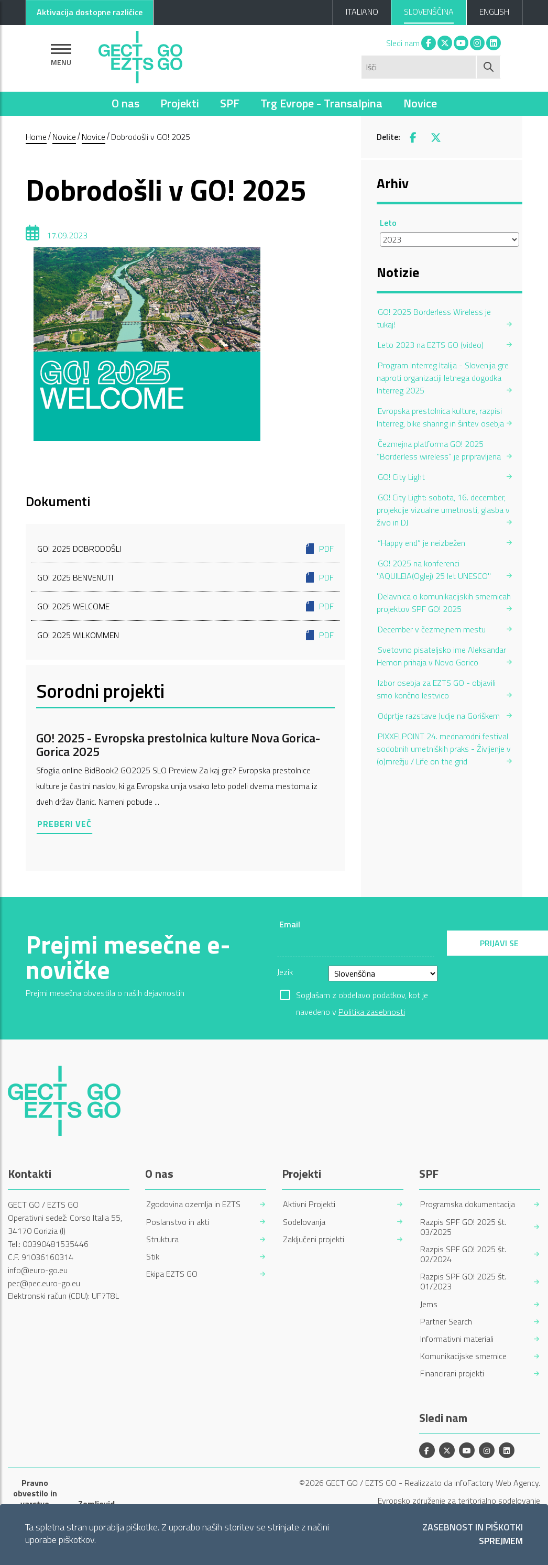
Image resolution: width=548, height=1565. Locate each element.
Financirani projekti (452, 1373)
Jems (428, 1304)
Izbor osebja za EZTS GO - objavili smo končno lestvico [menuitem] (436, 689)
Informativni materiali (457, 1339)
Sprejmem (501, 1541)
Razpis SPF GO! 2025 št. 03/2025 (463, 1227)
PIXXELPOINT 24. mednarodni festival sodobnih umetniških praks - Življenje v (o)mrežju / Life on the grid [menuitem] (444, 749)
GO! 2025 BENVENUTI (185, 577)
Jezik (285, 972)
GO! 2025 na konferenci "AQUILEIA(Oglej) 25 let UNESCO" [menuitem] (434, 569)
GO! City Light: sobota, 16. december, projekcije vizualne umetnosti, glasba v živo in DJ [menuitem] (443, 510)
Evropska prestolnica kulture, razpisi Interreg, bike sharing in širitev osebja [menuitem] (440, 417)
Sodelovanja (304, 1222)
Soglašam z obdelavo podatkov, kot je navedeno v (362, 996)
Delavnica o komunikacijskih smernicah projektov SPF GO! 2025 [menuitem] (444, 602)
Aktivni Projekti (309, 1204)
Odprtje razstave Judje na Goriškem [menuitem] (439, 715)
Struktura (162, 1239)
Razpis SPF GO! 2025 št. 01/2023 (463, 1282)
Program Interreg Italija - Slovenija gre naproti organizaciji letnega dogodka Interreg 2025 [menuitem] (443, 378)
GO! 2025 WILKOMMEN (185, 635)
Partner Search (446, 1322)
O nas (125, 103)
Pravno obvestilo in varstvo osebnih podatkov (35, 1503)
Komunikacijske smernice (463, 1356)
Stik (152, 1257)
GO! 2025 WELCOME (185, 606)
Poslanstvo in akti (177, 1222)
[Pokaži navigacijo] (61, 54)
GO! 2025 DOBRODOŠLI (185, 548)
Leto (388, 222)
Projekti (179, 103)
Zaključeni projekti (313, 1239)
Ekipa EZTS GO (172, 1274)
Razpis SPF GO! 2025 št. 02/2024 (463, 1254)
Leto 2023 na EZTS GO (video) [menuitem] (431, 344)
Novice (420, 103)
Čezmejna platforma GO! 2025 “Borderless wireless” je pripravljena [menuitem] (439, 450)
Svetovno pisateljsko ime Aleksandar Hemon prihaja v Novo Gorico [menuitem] (441, 656)
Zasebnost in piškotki (472, 1527)
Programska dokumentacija (467, 1204)
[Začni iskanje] (489, 67)
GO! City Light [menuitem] (401, 476)
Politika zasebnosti (371, 1011)
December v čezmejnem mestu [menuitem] (432, 629)
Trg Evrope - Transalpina (321, 103)
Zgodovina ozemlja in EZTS (193, 1204)
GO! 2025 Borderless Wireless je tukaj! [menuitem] (434, 318)
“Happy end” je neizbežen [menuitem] (421, 543)
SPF (229, 103)
